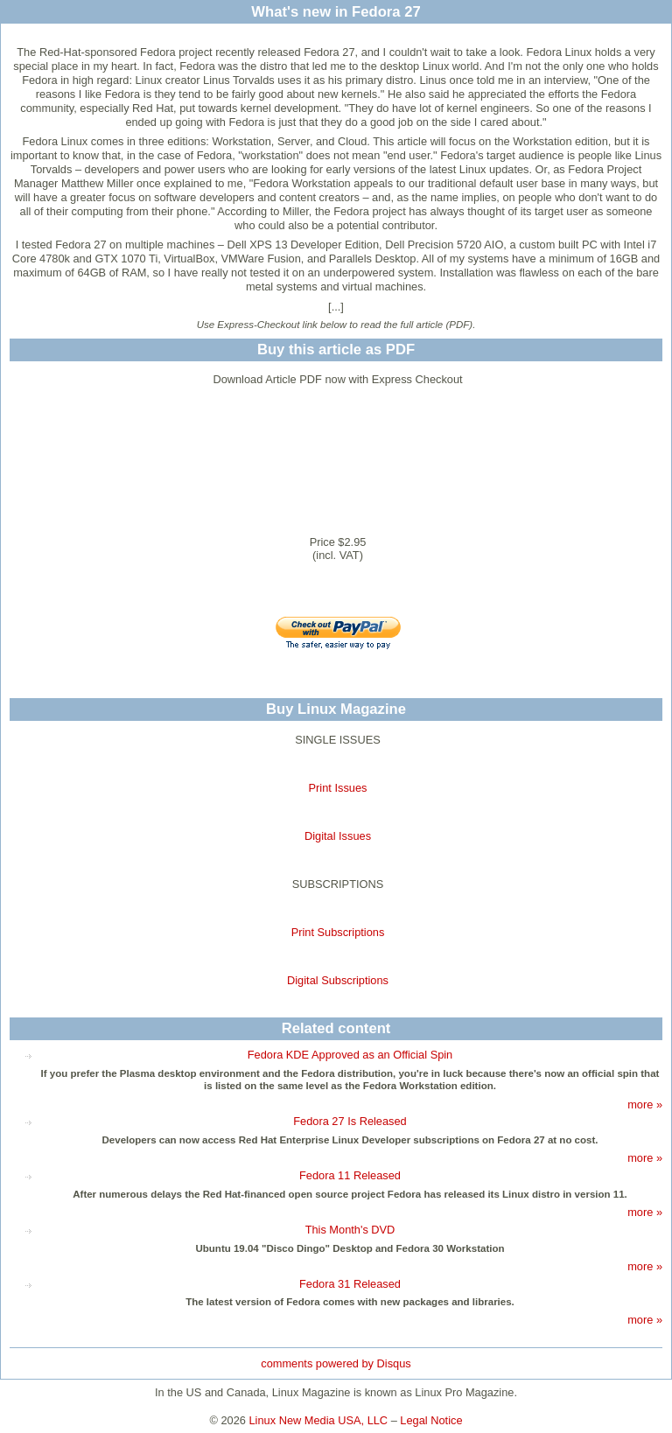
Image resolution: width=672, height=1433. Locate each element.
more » (644, 1104)
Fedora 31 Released (350, 1283)
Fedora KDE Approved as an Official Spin (350, 1054)
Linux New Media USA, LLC (318, 1420)
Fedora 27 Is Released (349, 1121)
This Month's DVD (350, 1229)
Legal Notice (431, 1420)
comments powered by (335, 1363)
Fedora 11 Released (350, 1175)
